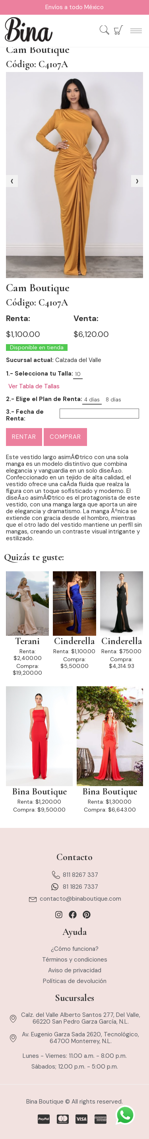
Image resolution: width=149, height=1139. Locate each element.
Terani (27, 641)
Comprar (65, 437)
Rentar (24, 437)
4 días (92, 399)
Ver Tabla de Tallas (34, 386)
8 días (113, 399)
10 (78, 374)
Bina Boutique (39, 791)
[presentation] (12, 181)
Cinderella (74, 641)
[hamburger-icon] (136, 30)
